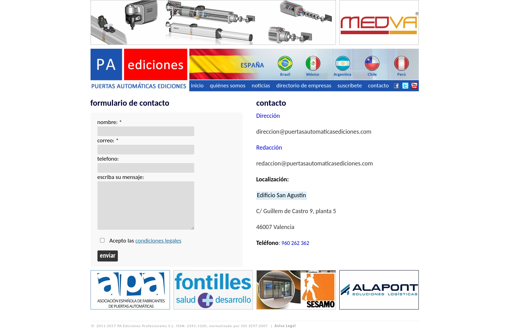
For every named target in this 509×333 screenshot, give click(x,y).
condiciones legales (158, 240)
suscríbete (350, 85)
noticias (261, 85)
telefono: (108, 158)
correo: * (108, 140)
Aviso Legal (285, 326)
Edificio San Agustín (281, 195)
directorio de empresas (303, 85)
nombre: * (109, 122)
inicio (197, 85)
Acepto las (145, 240)
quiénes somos (227, 85)
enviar (107, 255)
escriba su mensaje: (120, 177)
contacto (378, 85)
